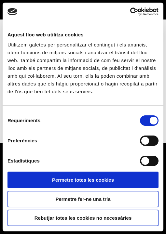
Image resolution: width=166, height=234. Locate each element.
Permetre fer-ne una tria (82, 199)
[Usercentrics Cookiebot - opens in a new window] (130, 11)
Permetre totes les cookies (83, 180)
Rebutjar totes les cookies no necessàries (83, 218)
